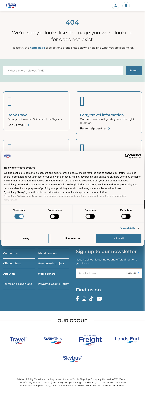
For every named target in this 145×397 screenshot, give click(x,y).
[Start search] (134, 70)
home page (37, 47)
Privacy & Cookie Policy (53, 283)
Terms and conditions (17, 283)
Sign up (131, 272)
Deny (26, 238)
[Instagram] (85, 299)
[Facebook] (78, 299)
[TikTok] (92, 299)
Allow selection (72, 238)
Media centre (46, 273)
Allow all (119, 238)
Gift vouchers (12, 263)
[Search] (63, 70)
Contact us (10, 253)
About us (9, 273)
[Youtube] (100, 299)
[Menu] (137, 5)
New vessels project (51, 263)
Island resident (48, 253)
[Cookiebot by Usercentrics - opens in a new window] (127, 156)
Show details (127, 228)
